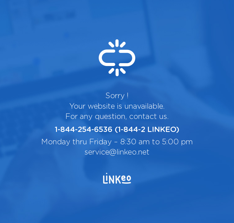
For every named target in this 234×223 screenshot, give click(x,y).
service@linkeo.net (117, 152)
